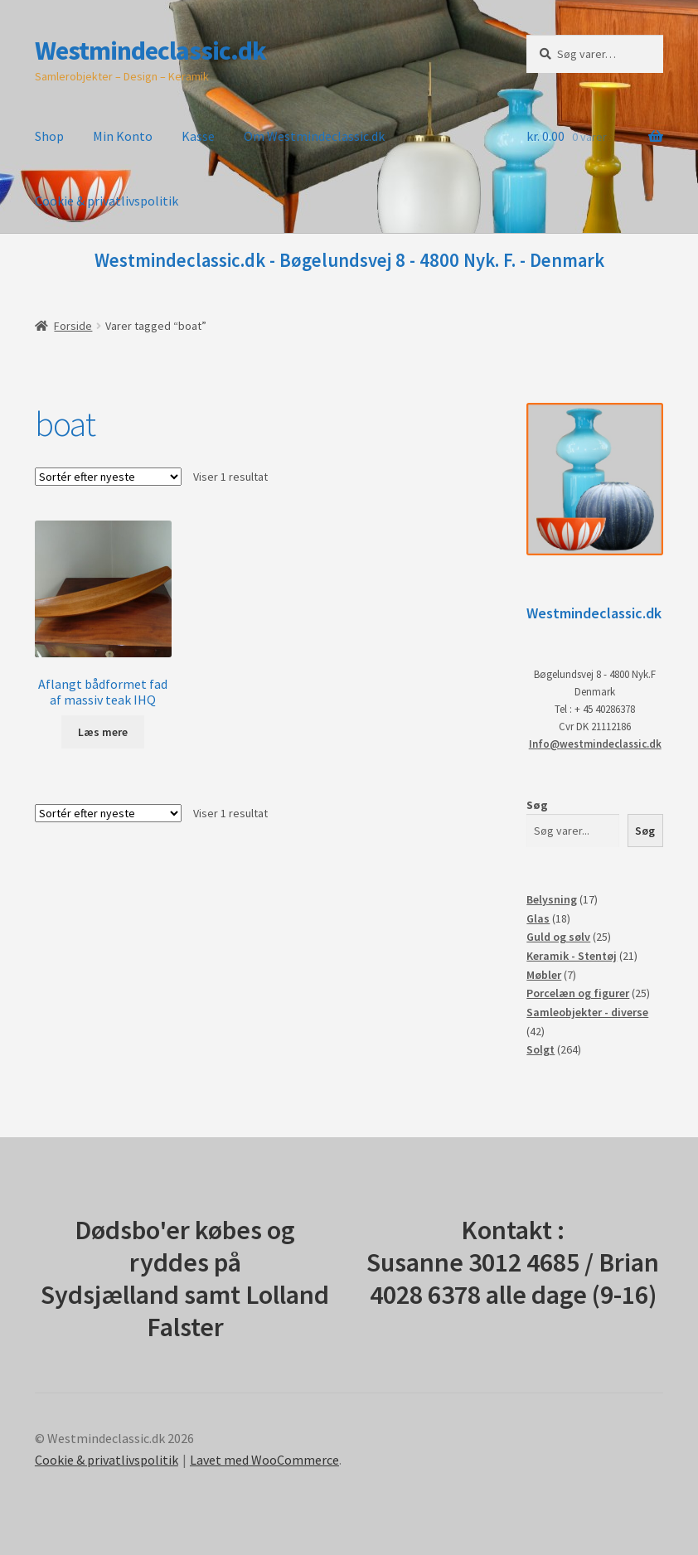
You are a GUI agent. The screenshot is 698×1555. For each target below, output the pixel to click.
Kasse (198, 136)
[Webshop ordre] (108, 476)
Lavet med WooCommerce (264, 1459)
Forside (73, 325)
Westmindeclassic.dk (150, 50)
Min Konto (123, 136)
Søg (537, 804)
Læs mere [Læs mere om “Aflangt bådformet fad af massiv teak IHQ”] (103, 731)
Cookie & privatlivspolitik (106, 200)
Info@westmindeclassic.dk (595, 744)
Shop (49, 136)
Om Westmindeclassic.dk (314, 136)
